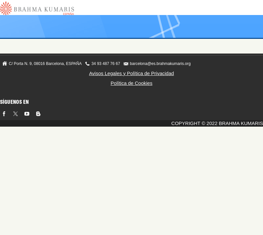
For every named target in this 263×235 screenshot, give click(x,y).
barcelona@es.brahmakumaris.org (160, 63)
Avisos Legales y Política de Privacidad (131, 73)
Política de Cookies (131, 83)
